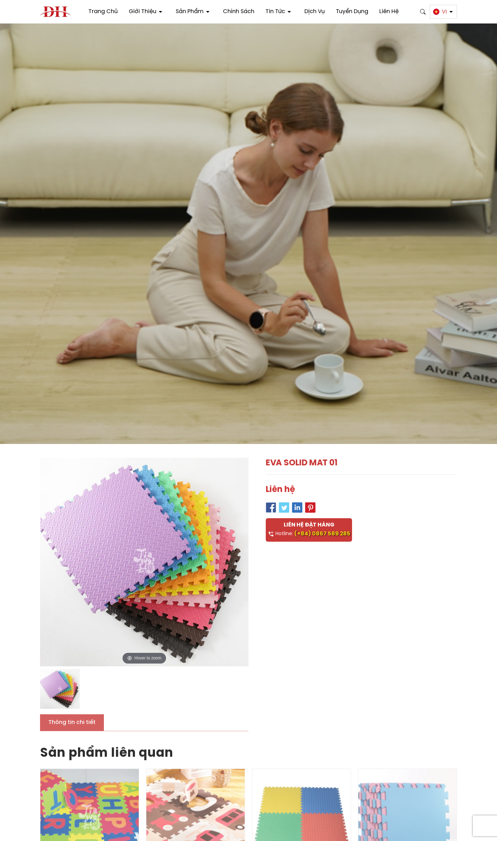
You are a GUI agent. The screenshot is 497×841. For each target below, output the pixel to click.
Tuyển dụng (352, 11)
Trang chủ (103, 11)
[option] (144, 562)
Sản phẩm (194, 12)
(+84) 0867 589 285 (322, 534)
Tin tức (279, 12)
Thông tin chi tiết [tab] (72, 722)
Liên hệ (389, 11)
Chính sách (238, 11)
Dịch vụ (314, 11)
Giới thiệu (147, 12)
